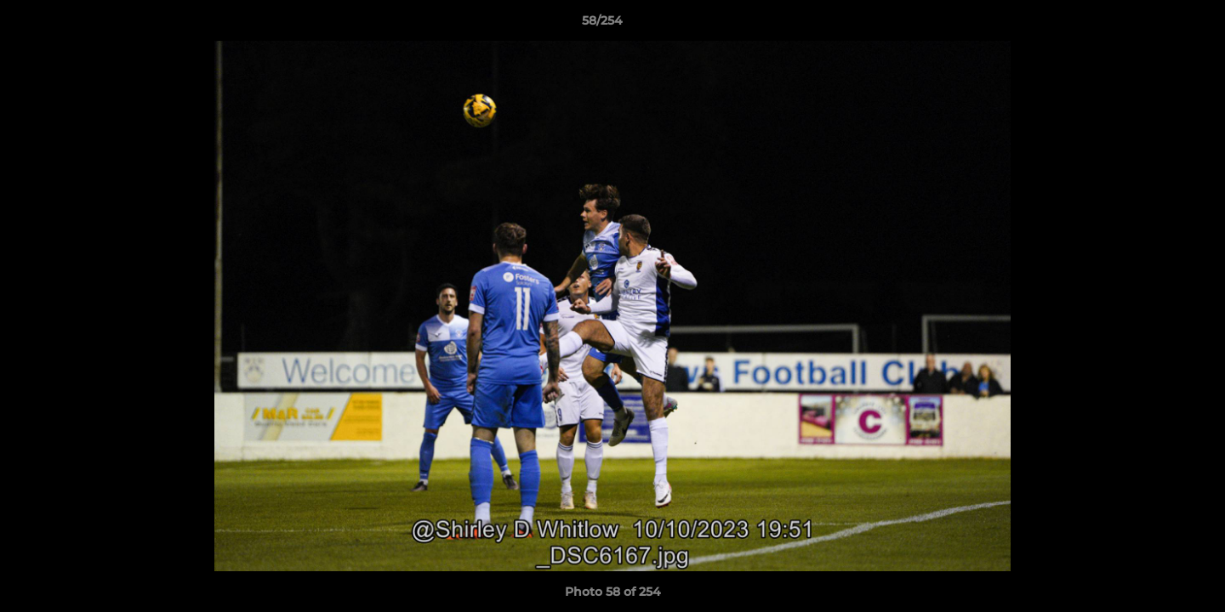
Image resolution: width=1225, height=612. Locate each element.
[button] (1153, 24)
